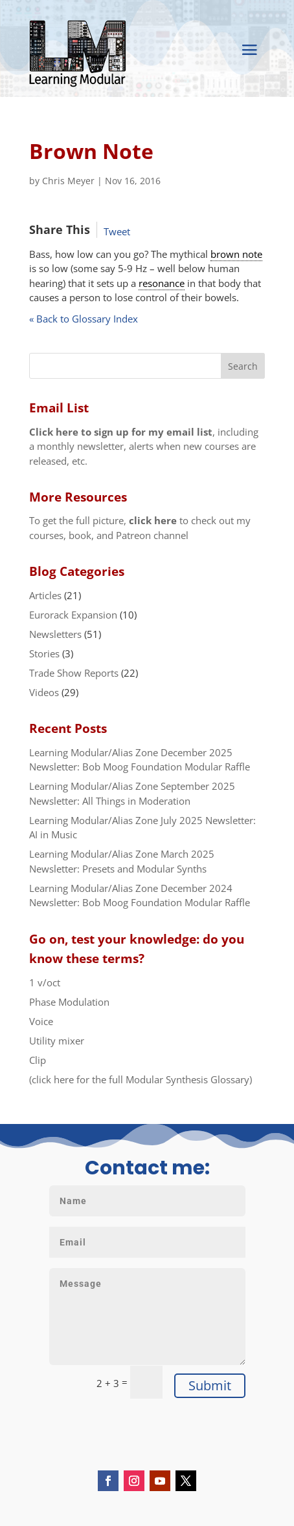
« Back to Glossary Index (83, 318)
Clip (37, 1060)
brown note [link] (236, 254)
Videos (44, 692)
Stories (44, 653)
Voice (41, 1021)
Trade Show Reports (74, 672)
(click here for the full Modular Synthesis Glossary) (140, 1079)
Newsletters (55, 634)
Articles (45, 595)
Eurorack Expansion (73, 614)
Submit (209, 1385)
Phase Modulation (69, 1001)
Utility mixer (56, 1040)
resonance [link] (162, 283)
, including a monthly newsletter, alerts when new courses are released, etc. (143, 446)
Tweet (117, 231)
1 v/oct (44, 982)
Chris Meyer (68, 181)
